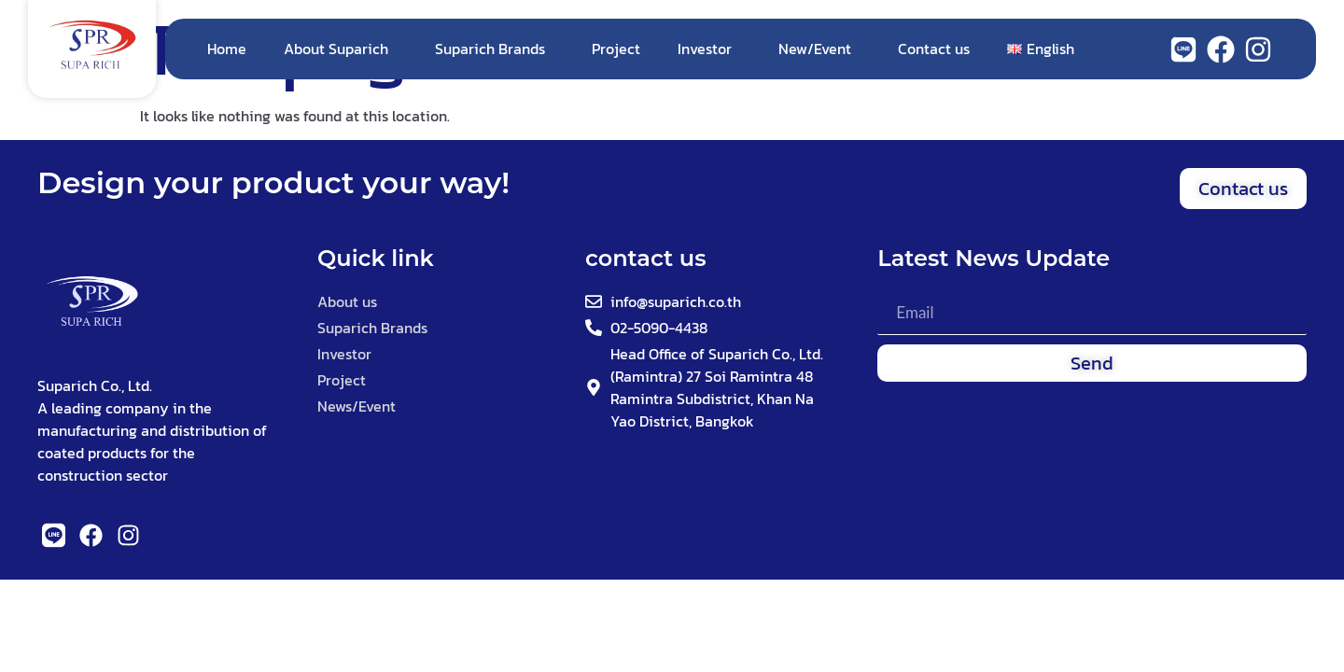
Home (226, 48)
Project (616, 48)
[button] (1243, 188)
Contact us (934, 48)
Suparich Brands (494, 48)
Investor (709, 48)
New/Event (819, 48)
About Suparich (341, 48)
